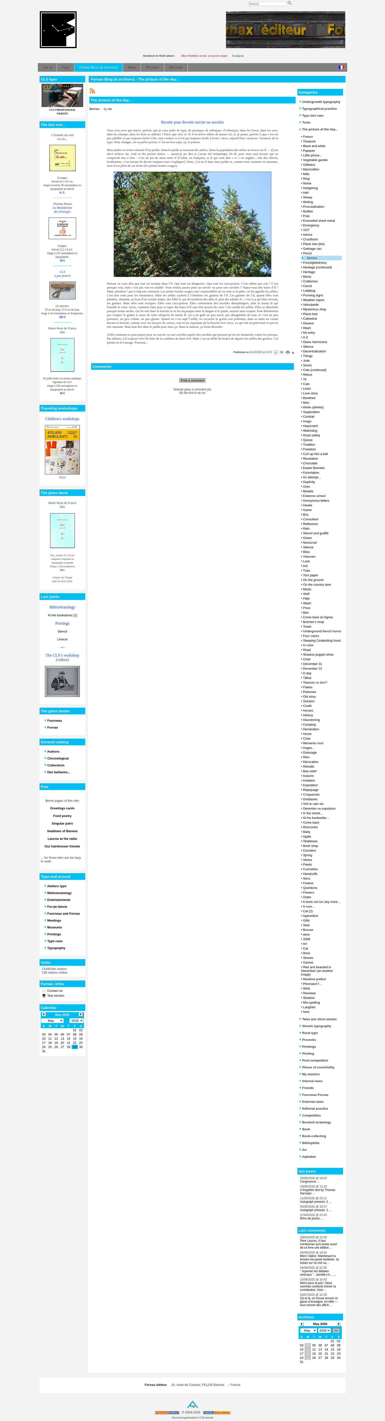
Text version (55, 995)
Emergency (311, 225)
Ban (306, 612)
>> (336, 1330)
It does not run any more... (321, 902)
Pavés (307, 864)
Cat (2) (308, 911)
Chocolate (310, 463)
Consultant (310, 519)
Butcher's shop (313, 622)
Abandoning (311, 720)
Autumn (308, 776)
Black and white (314, 146)
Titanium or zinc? (315, 682)
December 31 (312, 664)
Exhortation (311, 472)
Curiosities (310, 869)
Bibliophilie (309, 1143)
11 (307, 1349)
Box (305, 514)
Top (192, 1406)
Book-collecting (312, 1136)
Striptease (310, 841)
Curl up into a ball (315, 454)
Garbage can (312, 248)
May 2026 (320, 1324)
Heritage (309, 272)
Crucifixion (310, 239)
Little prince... (312, 155)
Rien (306, 757)
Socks (307, 365)
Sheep (307, 197)
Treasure (309, 141)
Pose (306, 608)
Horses (308, 710)
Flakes (307, 687)
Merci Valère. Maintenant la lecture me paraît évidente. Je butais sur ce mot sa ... (319, 1259)
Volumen (309, 556)
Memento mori (313, 743)
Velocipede (311, 304)
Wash (307, 603)
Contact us (54, 991)
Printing (306, 1053)
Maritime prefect (314, 979)
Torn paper (310, 575)
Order (307, 897)
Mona (307, 276)
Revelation (310, 458)
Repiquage (310, 790)
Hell (305, 192)
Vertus (307, 860)
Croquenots (311, 794)
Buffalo (308, 211)
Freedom (309, 449)
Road (307, 650)
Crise (306, 738)
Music (307, 589)
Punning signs (313, 295)
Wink (306, 988)
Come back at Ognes (318, 617)
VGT (306, 230)
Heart (307, 328)
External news (311, 1102)
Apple (307, 836)
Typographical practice (318, 108)
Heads (307, 505)
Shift (306, 594)
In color (308, 645)
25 (307, 1358)
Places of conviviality (316, 1067)
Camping (309, 724)
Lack (306, 561)
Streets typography (315, 1026)
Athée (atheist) (313, 407)
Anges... (309, 748)
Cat (305, 948)
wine (306, 934)
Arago (307, 421)
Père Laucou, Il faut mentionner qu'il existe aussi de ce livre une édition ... (318, 1244)
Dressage (310, 752)
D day (307, 673)
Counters (309, 850)
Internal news (311, 1081)
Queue (308, 440)
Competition (310, 1115)
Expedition (310, 785)
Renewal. (309, 993)
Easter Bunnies (314, 468)
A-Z (305, 337)
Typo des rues (311, 115)
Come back (311, 822)
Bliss (306, 552)
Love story (310, 393)
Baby (306, 832)
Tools (304, 122)
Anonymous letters (316, 500)
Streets (308, 958)
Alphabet (307, 1157)
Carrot (307, 286)
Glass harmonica (315, 342)
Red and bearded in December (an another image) (317, 970)
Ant (305, 566)
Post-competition (313, 1060)
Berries (312, 258)
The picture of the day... (318, 129)
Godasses (310, 799)
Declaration (311, 729)
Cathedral (310, 318)
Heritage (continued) (317, 267)
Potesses (309, 692)
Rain (306, 528)
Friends (306, 1088)
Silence (308, 346)
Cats (306, 384)
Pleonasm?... (312, 984)
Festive (308, 883)
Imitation (309, 780)
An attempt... (312, 477)
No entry (309, 332)
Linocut (62, 639)
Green (307, 538)
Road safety (311, 435)
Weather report (313, 300)
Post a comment (192, 380)
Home (307, 734)
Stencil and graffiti (315, 533)
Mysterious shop (314, 309)
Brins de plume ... (311, 1218)
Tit (304, 379)
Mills (306, 174)
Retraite (308, 766)
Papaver (309, 150)
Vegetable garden (315, 160)
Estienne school (314, 496)
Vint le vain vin (313, 804)
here (306, 1012)
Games (308, 962)
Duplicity (309, 482)
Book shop (310, 846)
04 (307, 1345)
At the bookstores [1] (62, 615)
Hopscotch (310, 426)
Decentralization (314, 351)
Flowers (308, 892)
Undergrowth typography (319, 102)
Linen (307, 388)
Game (307, 510)
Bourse (308, 930)
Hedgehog (310, 188)
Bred (306, 953)
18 (307, 1353)
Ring (306, 178)
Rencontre (310, 827)
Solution (309, 701)
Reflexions (310, 524)
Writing (308, 202)
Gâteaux (309, 164)
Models (308, 491)
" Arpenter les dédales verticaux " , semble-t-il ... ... (318, 1272)
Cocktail (308, 416)
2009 (306, 939)
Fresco (308, 136)
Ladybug (309, 290)
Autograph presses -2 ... (315, 1201)
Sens (306, 878)
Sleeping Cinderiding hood (322, 640)
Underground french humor (322, 631)
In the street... (313, 813)
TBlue (307, 678)
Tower (307, 626)
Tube (306, 570)
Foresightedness (315, 262)
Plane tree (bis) (314, 244)
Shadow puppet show (318, 654)
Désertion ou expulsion (319, 808)
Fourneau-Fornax (314, 1095)
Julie (306, 360)
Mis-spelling (311, 1002)
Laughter (309, 1007)
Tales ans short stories (318, 1019)
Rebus (307, 374)
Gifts (306, 920)
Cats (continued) (314, 370)
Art (305, 944)
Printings (307, 1047)
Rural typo (308, 1033)
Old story (309, 696)
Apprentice (310, 916)
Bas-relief (309, 771)
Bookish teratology (315, 1122)
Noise (307, 183)
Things (308, 356)
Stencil (62, 631)
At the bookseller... (316, 818)
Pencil (307, 253)
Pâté (306, 598)
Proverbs (307, 1040)
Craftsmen (310, 281)
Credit (307, 706)
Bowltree (309, 398)
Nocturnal (310, 542)
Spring (307, 855)
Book (304, 1129)
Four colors (311, 636)
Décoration (310, 762)
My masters (309, 1074)
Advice (307, 234)
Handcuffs (310, 874)
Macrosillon (311, 169)
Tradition (309, 444)
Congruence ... (309, 1181)
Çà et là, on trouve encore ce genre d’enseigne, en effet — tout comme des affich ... (319, 1302)
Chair (307, 659)
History (308, 715)
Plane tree (310, 314)
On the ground (313, 580)
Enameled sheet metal (319, 220)
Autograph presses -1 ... (315, 1210)
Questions (310, 888)
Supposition (311, 412)
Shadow (309, 998)
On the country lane (317, 584)
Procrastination (313, 206)
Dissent (308, 323)
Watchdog (310, 430)
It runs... (309, 906)
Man (306, 402)
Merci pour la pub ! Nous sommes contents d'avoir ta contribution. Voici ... (318, 1286)
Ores (306, 486)
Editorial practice (313, 1108)
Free (306, 216)
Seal (306, 925)
